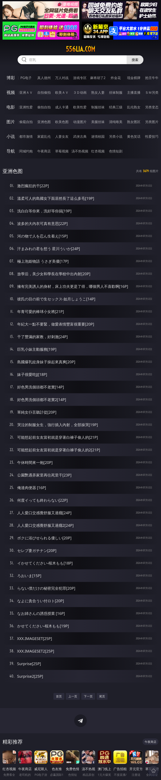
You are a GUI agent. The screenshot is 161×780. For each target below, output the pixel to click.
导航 (10, 151)
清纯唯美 (115, 121)
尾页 (102, 696)
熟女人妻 (98, 92)
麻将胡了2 (97, 77)
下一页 (88, 696)
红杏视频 (98, 151)
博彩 (10, 77)
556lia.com (80, 49)
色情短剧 (115, 151)
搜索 (135, 59)
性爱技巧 (151, 136)
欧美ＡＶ (62, 92)
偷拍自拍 (44, 107)
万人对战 (62, 77)
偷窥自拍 (26, 121)
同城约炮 (26, 151)
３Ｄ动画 (80, 92)
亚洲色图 (44, 121)
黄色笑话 (133, 136)
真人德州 (44, 77)
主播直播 (133, 92)
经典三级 (115, 107)
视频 (10, 92)
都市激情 (26, 136)
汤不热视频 (79, 151)
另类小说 (115, 136)
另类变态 (151, 107)
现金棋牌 (133, 77)
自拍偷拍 (44, 92)
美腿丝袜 (98, 121)
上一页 (72, 696)
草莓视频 (62, 151)
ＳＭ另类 (151, 92)
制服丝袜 (98, 107)
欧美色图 (62, 121)
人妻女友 (62, 136)
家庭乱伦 (44, 136)
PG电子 (25, 77)
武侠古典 (80, 136)
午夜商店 (44, 151)
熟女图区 (133, 121)
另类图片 (151, 121)
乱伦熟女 (133, 107)
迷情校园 (98, 136)
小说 (10, 136)
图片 (10, 122)
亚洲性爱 (26, 107)
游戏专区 (80, 77)
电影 (10, 107)
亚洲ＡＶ (26, 92)
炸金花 (116, 77)
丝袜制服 (115, 92)
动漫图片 (80, 121)
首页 (59, 696)
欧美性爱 (80, 107)
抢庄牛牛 (151, 77)
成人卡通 (62, 107)
